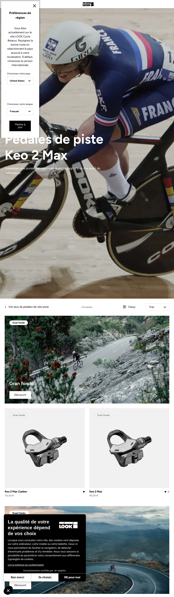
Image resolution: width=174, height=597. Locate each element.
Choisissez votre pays (53, 287)
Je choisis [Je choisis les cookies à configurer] (44, 577)
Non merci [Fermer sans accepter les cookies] (17, 577)
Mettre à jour (75, 333)
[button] (8, 590)
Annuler (102, 333)
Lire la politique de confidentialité (26, 565)
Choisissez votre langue (54, 314)
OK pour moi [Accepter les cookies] (72, 577)
